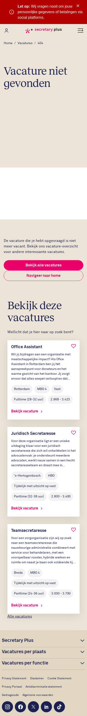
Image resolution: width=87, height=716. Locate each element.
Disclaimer (37, 678)
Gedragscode (10, 695)
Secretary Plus (17, 640)
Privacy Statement (14, 678)
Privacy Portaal (12, 687)
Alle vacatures (19, 616)
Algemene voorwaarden (38, 695)
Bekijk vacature (26, 411)
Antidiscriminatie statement (44, 687)
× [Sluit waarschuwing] (78, 5)
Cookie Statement (60, 678)
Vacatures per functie (25, 663)
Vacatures (25, 43)
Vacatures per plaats (24, 651)
